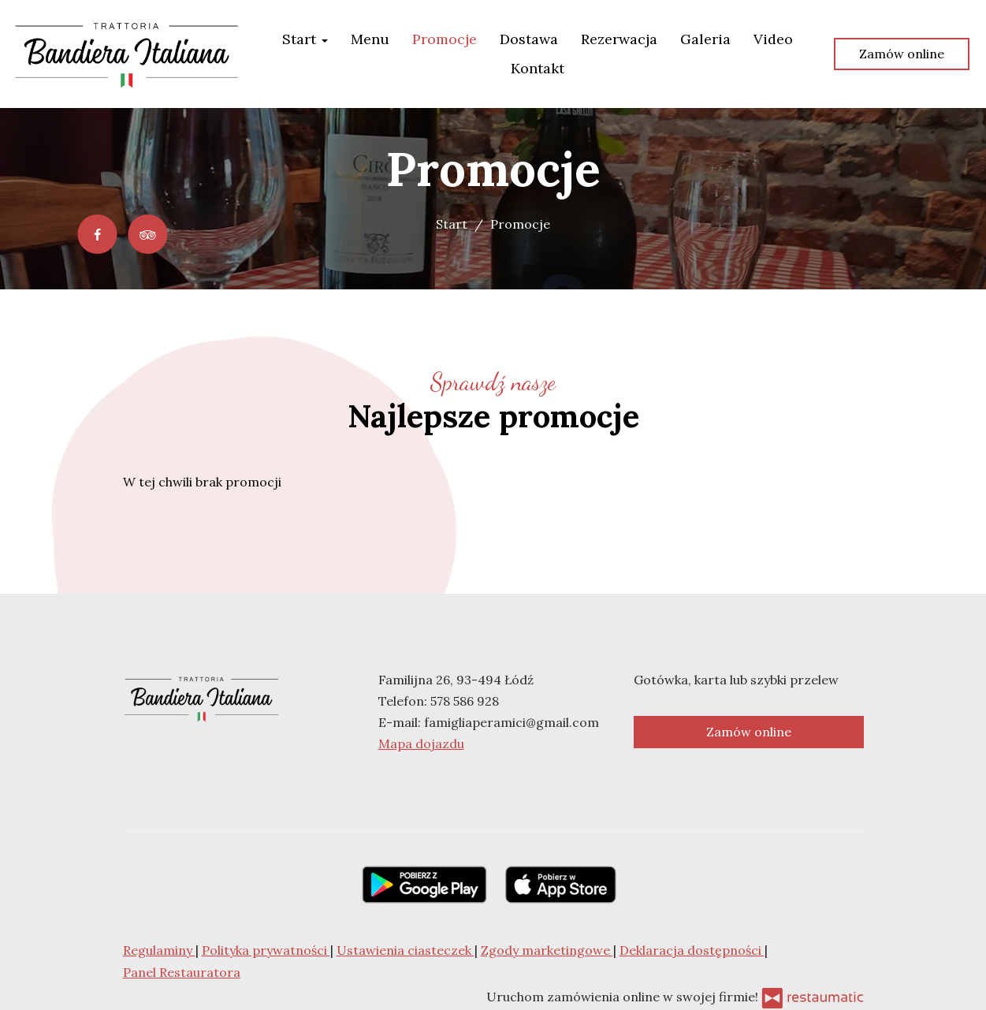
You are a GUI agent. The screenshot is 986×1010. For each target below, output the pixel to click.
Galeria (705, 39)
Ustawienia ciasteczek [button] (405, 950)
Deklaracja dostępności (692, 950)
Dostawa (529, 39)
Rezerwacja (619, 39)
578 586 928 (464, 701)
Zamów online (901, 53)
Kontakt (537, 68)
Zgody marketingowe (547, 950)
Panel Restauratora (181, 972)
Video (773, 39)
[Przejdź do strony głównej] (127, 54)
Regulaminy (159, 950)
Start (305, 39)
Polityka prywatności (266, 950)
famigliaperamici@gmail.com (511, 722)
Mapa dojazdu (421, 743)
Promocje (444, 39)
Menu (370, 39)
